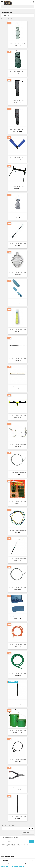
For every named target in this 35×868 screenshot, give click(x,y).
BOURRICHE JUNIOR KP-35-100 (17, 43)
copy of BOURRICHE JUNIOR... (17, 72)
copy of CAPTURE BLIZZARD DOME (17, 243)
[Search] (17, 6)
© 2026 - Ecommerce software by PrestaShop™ (13, 866)
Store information (7, 857)
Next (31, 829)
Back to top (27, 833)
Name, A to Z (17, 15)
